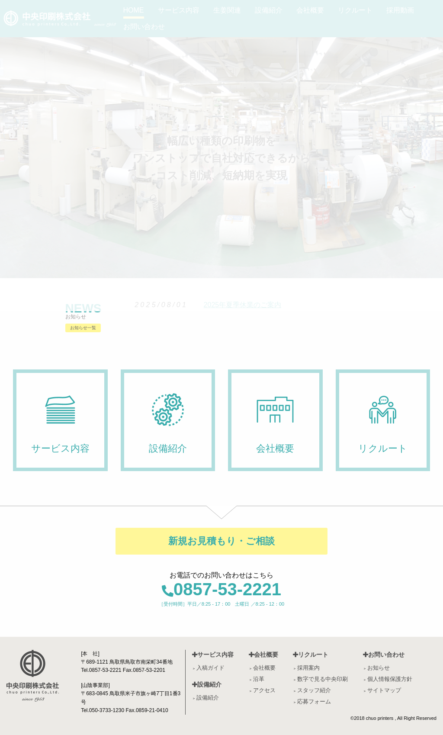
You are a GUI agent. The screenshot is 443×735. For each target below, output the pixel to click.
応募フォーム (314, 701)
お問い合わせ (383, 654)
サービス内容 (213, 654)
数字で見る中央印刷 (322, 679)
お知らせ (378, 667)
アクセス (264, 690)
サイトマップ (384, 690)
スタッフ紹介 (314, 690)
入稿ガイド (210, 667)
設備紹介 (207, 684)
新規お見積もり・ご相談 (221, 541)
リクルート (310, 654)
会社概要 (263, 654)
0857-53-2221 (221, 589)
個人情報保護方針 (389, 679)
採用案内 (308, 667)
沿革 (258, 679)
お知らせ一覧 (83, 327)
